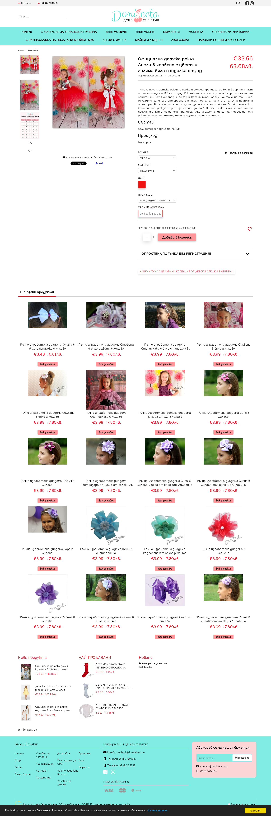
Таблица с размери (240, 152)
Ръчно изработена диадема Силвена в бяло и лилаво (223, 346)
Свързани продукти (37, 292)
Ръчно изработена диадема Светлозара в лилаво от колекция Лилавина (106, 483)
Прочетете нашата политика (110, 804)
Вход (18, 760)
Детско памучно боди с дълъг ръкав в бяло (113, 706)
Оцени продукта (103, 156)
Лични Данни (23, 774)
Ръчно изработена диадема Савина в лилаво (47, 619)
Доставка (63, 753)
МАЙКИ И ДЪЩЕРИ (149, 40)
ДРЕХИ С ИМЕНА (114, 40)
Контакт (42, 770)
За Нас (19, 767)
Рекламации (43, 777)
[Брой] (147, 237)
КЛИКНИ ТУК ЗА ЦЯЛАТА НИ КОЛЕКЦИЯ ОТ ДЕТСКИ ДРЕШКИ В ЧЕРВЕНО (186, 271)
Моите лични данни (243, 804)
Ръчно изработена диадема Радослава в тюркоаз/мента (165, 551)
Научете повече (159, 811)
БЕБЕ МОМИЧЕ (116, 32)
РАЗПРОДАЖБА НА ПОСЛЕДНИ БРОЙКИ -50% (60, 40)
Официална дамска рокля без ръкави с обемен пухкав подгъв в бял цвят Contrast (53, 708)
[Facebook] (106, 772)
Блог (81, 760)
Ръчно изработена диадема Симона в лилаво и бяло (106, 619)
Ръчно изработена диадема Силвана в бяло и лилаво (47, 414)
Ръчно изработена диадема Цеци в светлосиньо (106, 551)
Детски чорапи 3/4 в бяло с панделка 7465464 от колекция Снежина (113, 686)
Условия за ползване (43, 754)
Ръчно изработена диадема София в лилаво (47, 483)
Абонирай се (29, 729)
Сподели (80, 163)
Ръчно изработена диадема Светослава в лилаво (106, 414)
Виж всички (145, 666)
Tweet (99, 163)
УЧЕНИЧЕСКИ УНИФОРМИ (231, 32)
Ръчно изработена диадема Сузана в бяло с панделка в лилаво (47, 346)
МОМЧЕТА (196, 32)
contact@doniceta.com (131, 752)
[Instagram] (113, 772)
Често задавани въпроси (67, 772)
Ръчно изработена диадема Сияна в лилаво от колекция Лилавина (223, 483)
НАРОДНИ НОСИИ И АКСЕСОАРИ (221, 40)
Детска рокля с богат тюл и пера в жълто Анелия (53, 688)
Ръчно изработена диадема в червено (223, 551)
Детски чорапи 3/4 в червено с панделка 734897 (110, 665)
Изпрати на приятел (77, 156)
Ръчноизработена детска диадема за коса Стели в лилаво (165, 414)
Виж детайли (47, 364)
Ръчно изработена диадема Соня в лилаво (223, 414)
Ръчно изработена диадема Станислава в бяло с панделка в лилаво (165, 346)
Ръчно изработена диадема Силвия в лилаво (164, 619)
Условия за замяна (64, 782)
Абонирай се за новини (154, 663)
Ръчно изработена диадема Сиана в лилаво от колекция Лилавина (223, 619)
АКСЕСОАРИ (180, 40)
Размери (84, 767)
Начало (26, 32)
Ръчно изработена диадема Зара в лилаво (47, 551)
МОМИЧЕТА (171, 32)
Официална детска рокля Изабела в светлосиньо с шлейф (51, 667)
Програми (85, 753)
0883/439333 (127, 765)
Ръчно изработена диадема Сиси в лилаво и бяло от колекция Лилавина (164, 483)
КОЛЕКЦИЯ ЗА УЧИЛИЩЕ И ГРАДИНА (69, 32)
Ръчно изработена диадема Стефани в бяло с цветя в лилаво (106, 346)
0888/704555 (49, 2)
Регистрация (44, 763)
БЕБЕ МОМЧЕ (145, 32)
